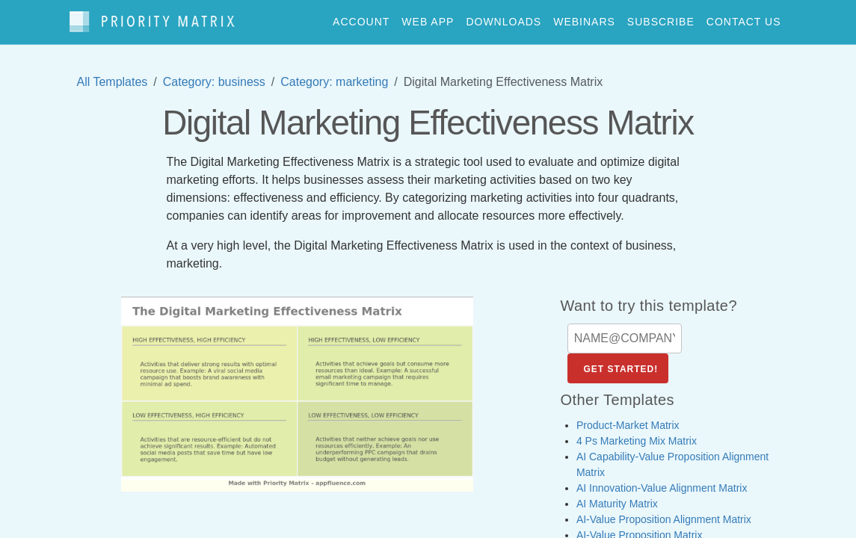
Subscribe (661, 18)
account (361, 18)
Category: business (214, 74)
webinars (584, 18)
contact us (743, 18)
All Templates (112, 74)
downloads (503, 18)
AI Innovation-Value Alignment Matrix (662, 480)
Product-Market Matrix (628, 418)
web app (427, 18)
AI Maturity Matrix (617, 496)
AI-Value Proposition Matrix (639, 528)
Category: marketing (334, 74)
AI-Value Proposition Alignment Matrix (663, 512)
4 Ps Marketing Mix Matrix (636, 433)
